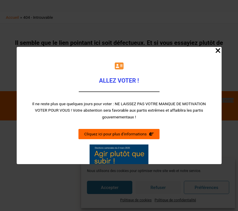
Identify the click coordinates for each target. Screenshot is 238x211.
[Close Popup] (218, 51)
